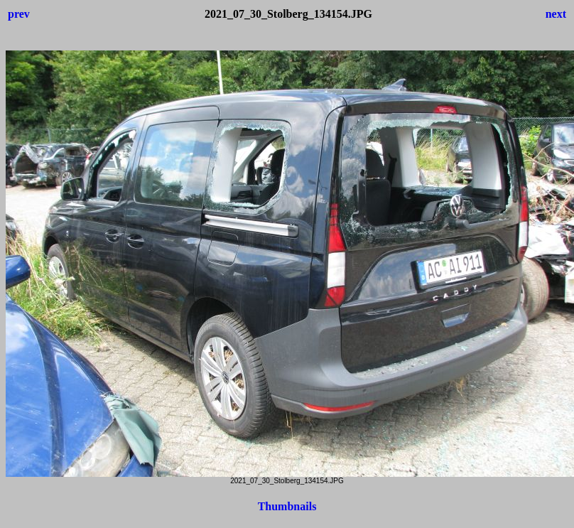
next (556, 14)
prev (19, 14)
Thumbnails (287, 506)
